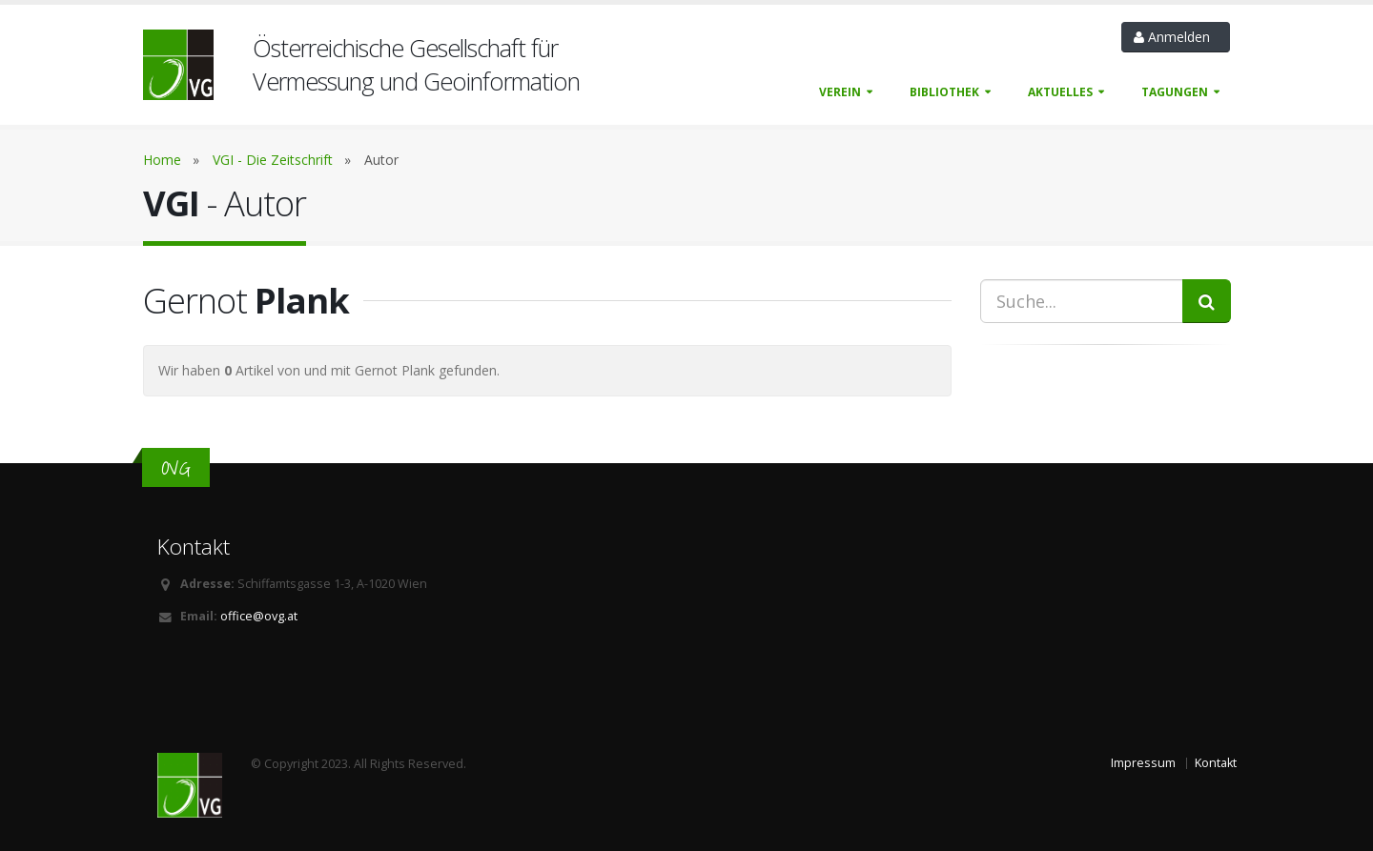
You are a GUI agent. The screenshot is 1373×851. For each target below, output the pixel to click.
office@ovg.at (258, 616)
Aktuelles (1060, 92)
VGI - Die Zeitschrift (273, 160)
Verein (840, 92)
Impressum (1143, 763)
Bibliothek (944, 92)
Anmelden (1176, 37)
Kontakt (1216, 763)
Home (162, 160)
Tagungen (1174, 92)
